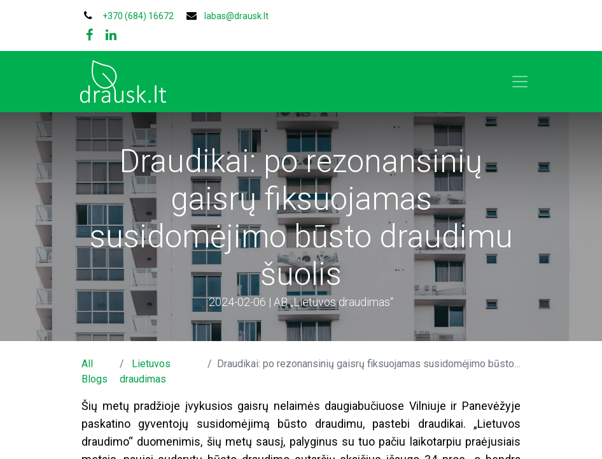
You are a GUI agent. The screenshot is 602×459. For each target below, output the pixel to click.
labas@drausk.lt (236, 16)
